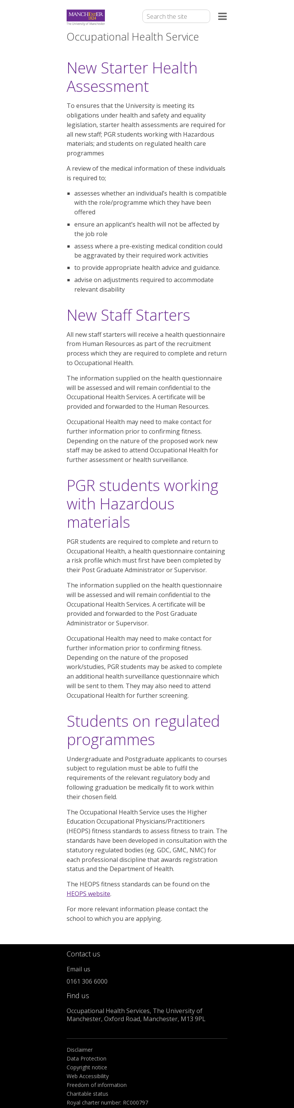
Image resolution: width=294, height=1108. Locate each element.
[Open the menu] (222, 18)
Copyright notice (87, 1067)
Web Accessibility (88, 1076)
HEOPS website (88, 893)
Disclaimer (80, 1049)
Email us (78, 969)
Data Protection (86, 1058)
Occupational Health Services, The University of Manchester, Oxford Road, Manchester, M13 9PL (136, 1015)
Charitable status (87, 1093)
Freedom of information (97, 1084)
